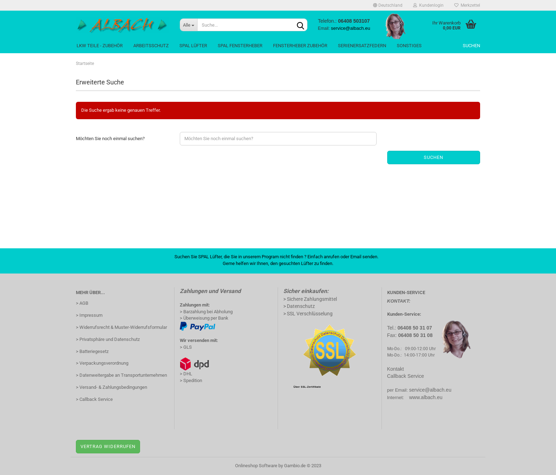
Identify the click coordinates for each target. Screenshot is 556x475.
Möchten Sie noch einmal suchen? (110, 138)
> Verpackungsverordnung (102, 363)
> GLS (186, 347)
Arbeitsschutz (151, 45)
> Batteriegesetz (92, 351)
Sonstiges (409, 45)
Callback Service (405, 376)
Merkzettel (467, 5)
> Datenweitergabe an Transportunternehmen (121, 375)
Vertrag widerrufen (107, 446)
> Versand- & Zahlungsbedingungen (111, 387)
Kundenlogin (428, 5)
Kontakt (395, 369)
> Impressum (89, 315)
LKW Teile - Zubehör (100, 45)
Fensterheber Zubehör (300, 45)
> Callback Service (94, 399)
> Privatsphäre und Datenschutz (108, 339)
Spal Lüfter (193, 45)
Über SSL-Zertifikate (307, 387)
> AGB (82, 303)
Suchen (471, 45)
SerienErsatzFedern (362, 45)
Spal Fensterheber (240, 45)
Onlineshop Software (256, 465)
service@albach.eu (430, 390)
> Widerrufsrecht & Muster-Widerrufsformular (121, 327)
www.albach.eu (426, 397)
